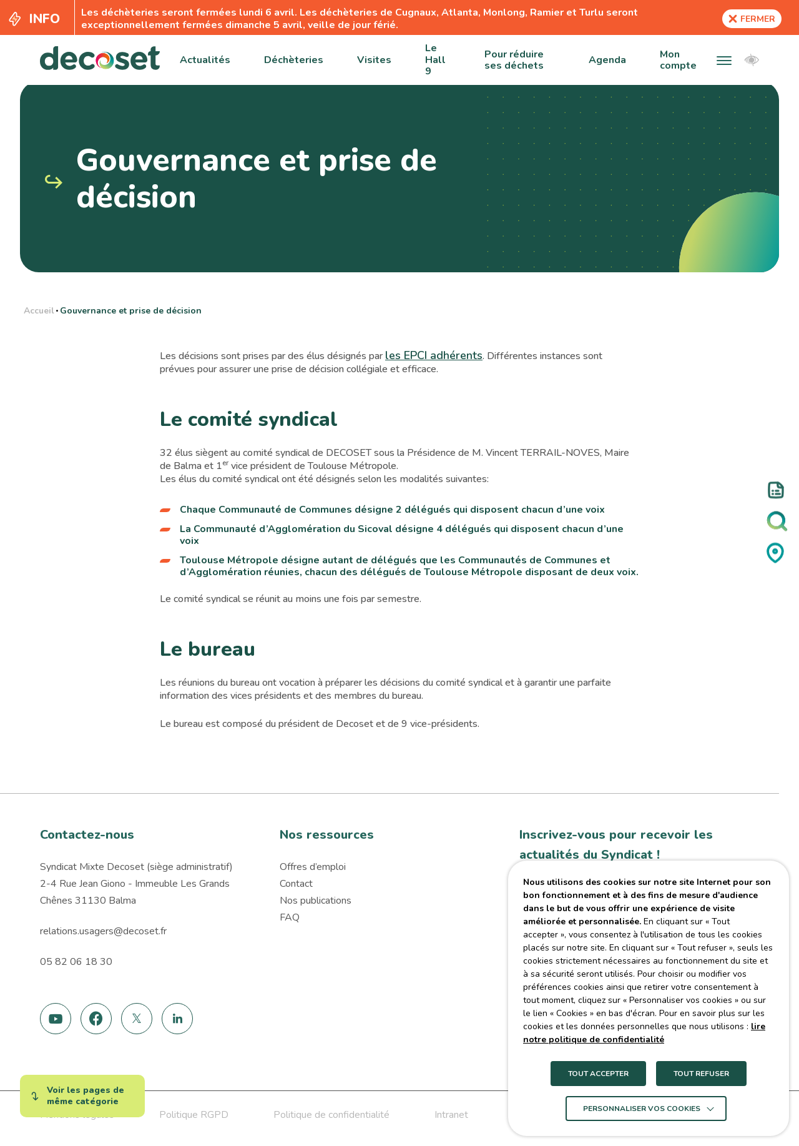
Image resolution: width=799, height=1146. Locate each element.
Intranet (451, 1115)
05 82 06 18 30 (76, 962)
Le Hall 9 (435, 59)
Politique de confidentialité (331, 1115)
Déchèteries (293, 60)
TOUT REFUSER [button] (701, 1074)
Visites (374, 60)
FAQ (290, 917)
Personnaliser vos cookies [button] (641, 1109)
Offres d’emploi (313, 867)
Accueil (39, 311)
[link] (56, 1019)
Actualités (205, 60)
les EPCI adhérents (434, 355)
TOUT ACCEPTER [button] (598, 1074)
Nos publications (315, 900)
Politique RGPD (193, 1115)
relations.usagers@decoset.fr (103, 931)
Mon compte (678, 60)
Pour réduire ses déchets (514, 60)
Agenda (607, 60)
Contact (296, 884)
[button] (724, 59)
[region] (399, 309)
